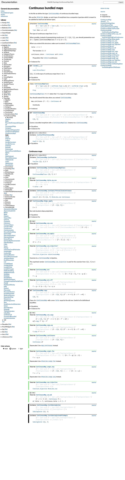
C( (33, 119)
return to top (105, 8)
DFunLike (40, 17)
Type (41, 26)
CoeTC (35, 141)
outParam (54, 86)
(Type (61, 86)
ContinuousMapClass (73, 43)
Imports (104, 15)
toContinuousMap (54, 254)
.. (110, 39)
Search (121, 2)
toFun (61, 54)
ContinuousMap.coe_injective (55, 262)
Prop (34, 90)
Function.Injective (40, 254)
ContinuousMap (54, 13)
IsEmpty (56, 419)
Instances (34, 108)
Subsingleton (58, 409)
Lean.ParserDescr (39, 70)
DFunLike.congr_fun (48, 361)
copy (37, 321)
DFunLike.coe (56, 197)
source (103, 11)
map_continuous (46, 345)
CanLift (35, 197)
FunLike (72, 88)
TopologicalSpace (66, 26)
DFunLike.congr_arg (48, 377)
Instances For (35, 61)
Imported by (106, 16)
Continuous (50, 54)
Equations (34, 77)
